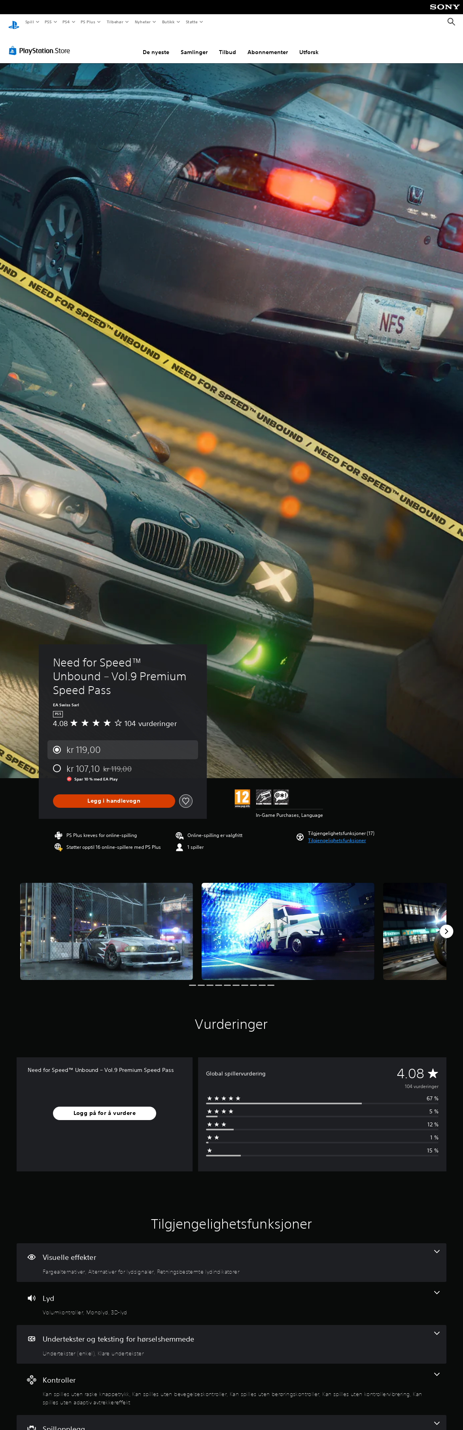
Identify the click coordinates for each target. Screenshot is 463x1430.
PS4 (66, 21)
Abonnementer (268, 44)
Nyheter (143, 21)
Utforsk (309, 44)
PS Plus (88, 21)
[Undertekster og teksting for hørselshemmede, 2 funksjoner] (231, 1336)
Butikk (168, 21)
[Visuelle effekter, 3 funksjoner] (231, 1255)
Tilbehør (114, 21)
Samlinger (194, 44)
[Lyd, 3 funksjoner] (231, 1296)
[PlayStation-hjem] (14, 22)
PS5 (48, 21)
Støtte (192, 21)
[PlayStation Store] (41, 43)
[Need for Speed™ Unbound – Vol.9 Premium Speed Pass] (106, 923)
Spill (29, 21)
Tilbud (227, 44)
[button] (337, 833)
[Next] (446, 924)
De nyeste (156, 44)
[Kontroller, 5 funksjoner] (231, 1382)
